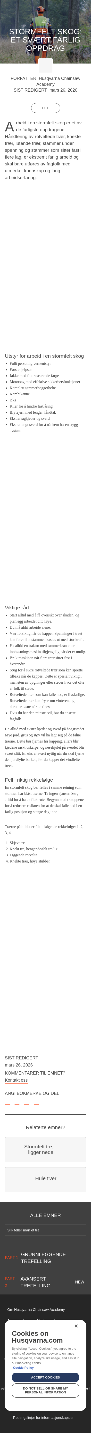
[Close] (76, 1326)
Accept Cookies (45, 1377)
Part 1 (11, 1258)
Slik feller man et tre (23, 1230)
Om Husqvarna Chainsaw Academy (36, 1309)
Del (45, 108)
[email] (36, 1102)
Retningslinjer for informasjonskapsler (43, 1417)
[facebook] (17, 1102)
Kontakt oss (16, 1080)
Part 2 (10, 1282)
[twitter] (26, 1102)
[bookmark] (7, 1102)
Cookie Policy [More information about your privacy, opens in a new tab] (23, 1367)
